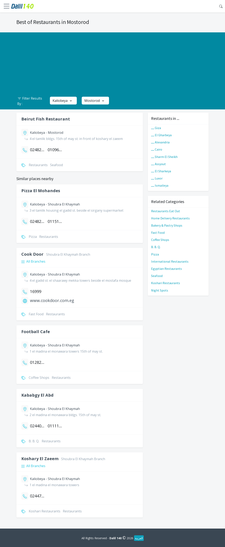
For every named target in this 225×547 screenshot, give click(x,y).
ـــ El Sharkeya (161, 171)
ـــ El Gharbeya (161, 135)
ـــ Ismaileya (159, 185)
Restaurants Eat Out (165, 211)
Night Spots (159, 290)
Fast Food (158, 232)
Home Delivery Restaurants (170, 218)
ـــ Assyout (158, 164)
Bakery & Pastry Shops (166, 225)
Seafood (157, 276)
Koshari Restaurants (165, 283)
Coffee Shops (160, 240)
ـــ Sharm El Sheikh (164, 157)
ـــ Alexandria (160, 142)
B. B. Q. (156, 247)
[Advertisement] (112, 61)
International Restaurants (169, 261)
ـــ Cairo (156, 149)
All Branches (35, 261)
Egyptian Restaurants (166, 269)
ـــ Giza (156, 128)
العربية (139, 538)
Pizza (155, 254)
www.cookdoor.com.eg (52, 300)
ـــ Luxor (157, 178)
